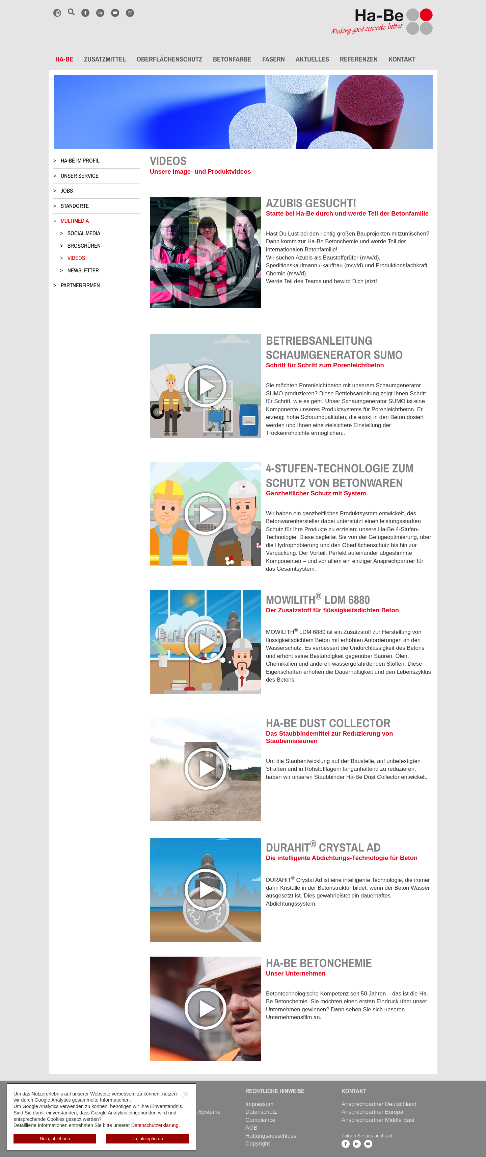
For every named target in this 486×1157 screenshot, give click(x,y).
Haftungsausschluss (270, 1136)
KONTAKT (401, 59)
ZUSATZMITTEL (105, 59)
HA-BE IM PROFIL (80, 160)
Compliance (260, 1120)
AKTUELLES (312, 59)
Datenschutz (261, 1112)
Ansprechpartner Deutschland (379, 1104)
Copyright (257, 1143)
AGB (251, 1128)
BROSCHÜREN (84, 245)
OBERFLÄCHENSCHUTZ (169, 59)
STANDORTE (75, 206)
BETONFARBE (232, 59)
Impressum (259, 1104)
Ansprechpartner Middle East (378, 1120)
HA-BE (64, 59)
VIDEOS (76, 258)
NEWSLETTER (83, 270)
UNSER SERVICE (80, 175)
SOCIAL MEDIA (84, 233)
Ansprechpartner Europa (372, 1112)
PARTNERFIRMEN (80, 285)
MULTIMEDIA (75, 220)
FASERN (273, 59)
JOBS (67, 190)
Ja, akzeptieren (147, 1138)
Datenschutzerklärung (155, 1125)
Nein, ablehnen (55, 1138)
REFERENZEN (359, 59)
